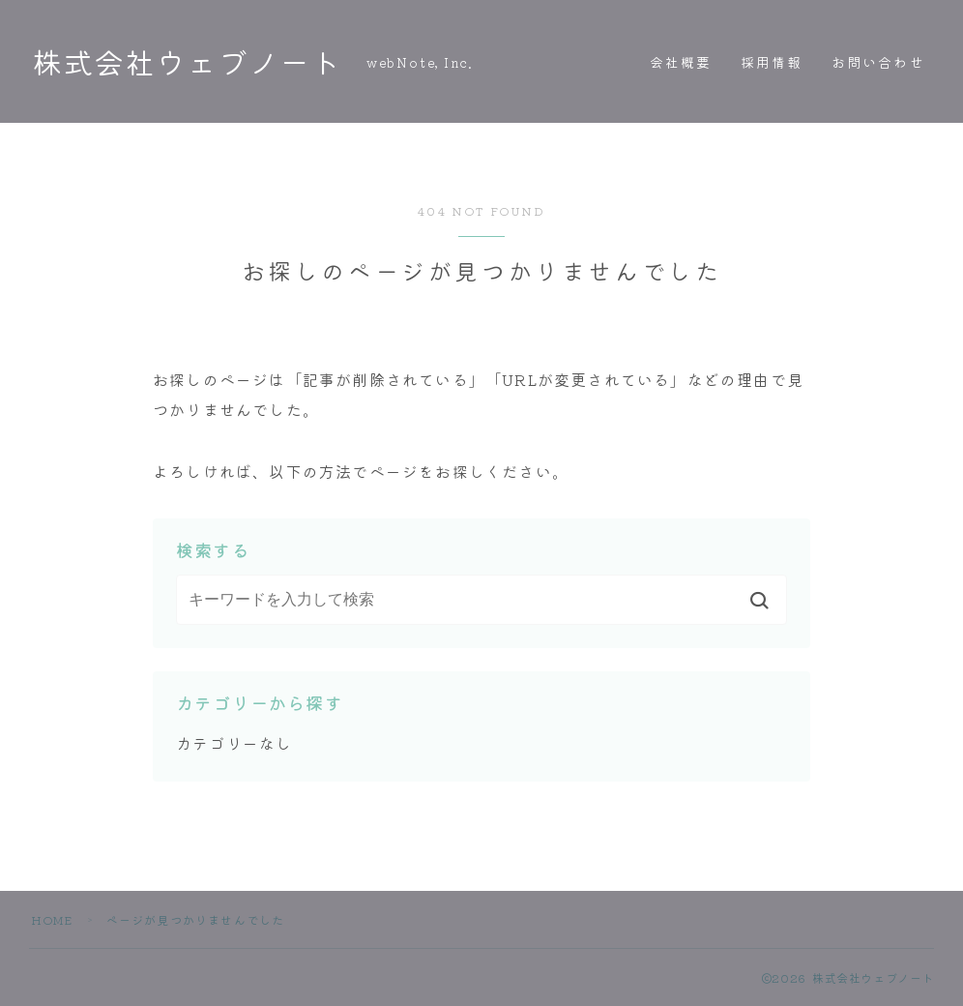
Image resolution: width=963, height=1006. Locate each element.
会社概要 (681, 62)
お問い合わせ (878, 62)
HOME (52, 919)
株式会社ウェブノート (191, 61)
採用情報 (771, 62)
